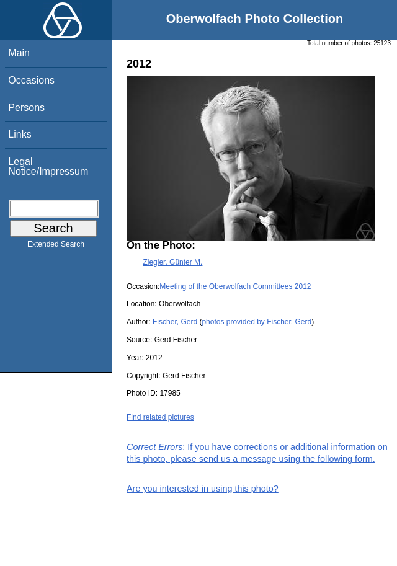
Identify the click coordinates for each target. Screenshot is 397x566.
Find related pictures (160, 417)
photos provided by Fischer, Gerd (256, 321)
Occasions (31, 80)
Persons (26, 107)
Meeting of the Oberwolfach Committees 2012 (235, 286)
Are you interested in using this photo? (203, 488)
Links (19, 134)
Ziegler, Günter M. (172, 262)
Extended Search (55, 246)
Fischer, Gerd (175, 321)
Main (19, 53)
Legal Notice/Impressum (48, 166)
